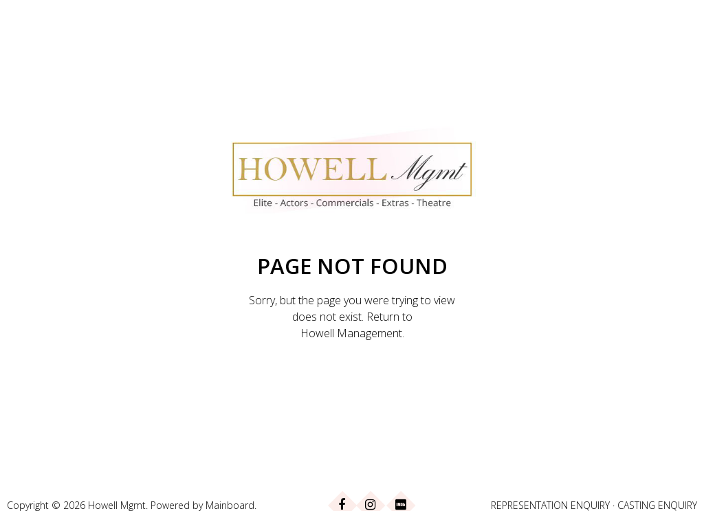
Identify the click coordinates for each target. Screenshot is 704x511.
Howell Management (351, 333)
